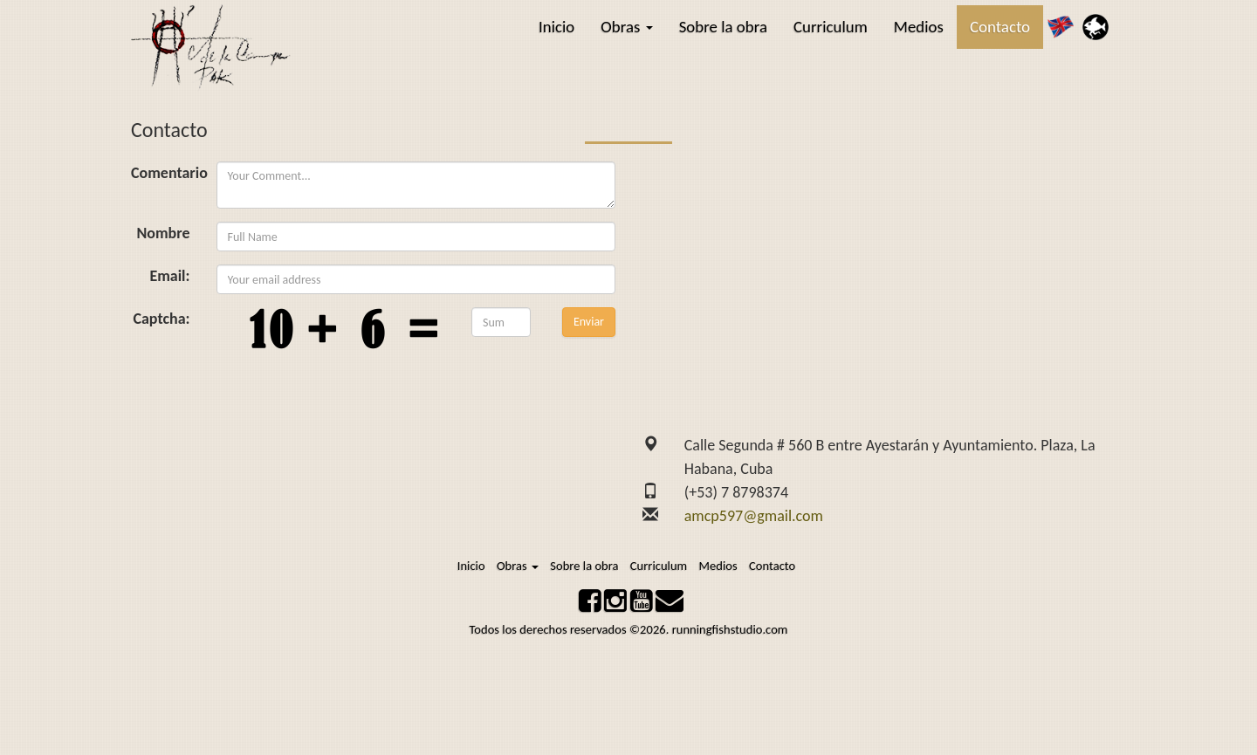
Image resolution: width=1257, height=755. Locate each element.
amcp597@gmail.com (753, 515)
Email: (169, 275)
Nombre (162, 232)
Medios (919, 27)
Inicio (556, 27)
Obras (626, 27)
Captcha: (161, 317)
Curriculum (830, 27)
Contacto (1000, 27)
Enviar (589, 320)
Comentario (160, 172)
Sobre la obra (723, 27)
